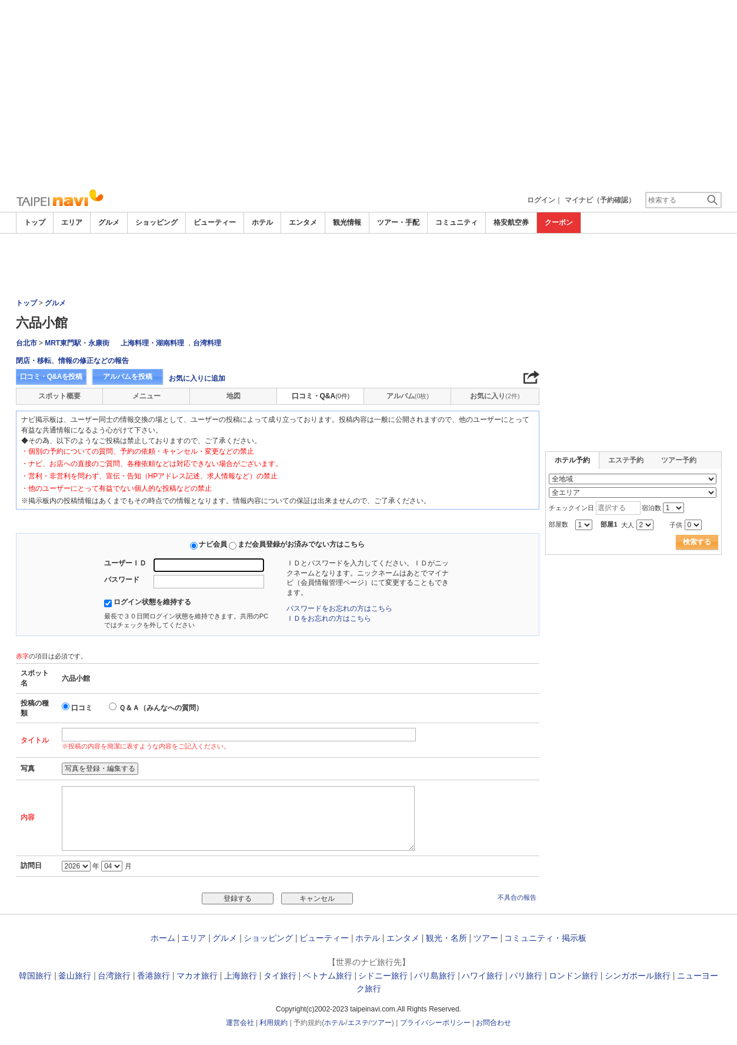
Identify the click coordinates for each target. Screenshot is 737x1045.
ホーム (163, 938)
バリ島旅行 (434, 975)
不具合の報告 (517, 897)
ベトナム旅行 (327, 975)
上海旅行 (240, 975)
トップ (34, 222)
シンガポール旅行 (638, 975)
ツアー (485, 938)
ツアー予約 (678, 460)
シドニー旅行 (383, 975)
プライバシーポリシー (435, 1023)
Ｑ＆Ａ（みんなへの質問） (161, 708)
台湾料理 (207, 343)
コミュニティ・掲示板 (545, 938)
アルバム (407, 396)
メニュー (146, 396)
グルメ (108, 222)
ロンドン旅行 (573, 975)
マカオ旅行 (197, 975)
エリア (71, 222)
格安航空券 (511, 222)
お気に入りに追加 (197, 378)
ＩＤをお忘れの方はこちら (328, 618)
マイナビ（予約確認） (600, 200)
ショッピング (156, 222)
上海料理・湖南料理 (152, 343)
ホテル (262, 222)
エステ (358, 1023)
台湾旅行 (114, 975)
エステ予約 (625, 460)
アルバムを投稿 (127, 376)
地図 (233, 396)
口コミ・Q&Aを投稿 (51, 376)
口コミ (81, 708)
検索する (697, 542)
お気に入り (494, 396)
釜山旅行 (74, 975)
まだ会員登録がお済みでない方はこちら (301, 544)
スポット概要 (59, 396)
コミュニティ (456, 222)
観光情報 (347, 222)
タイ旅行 (280, 975)
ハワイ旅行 (482, 975)
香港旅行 (153, 975)
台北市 (26, 343)
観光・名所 (446, 938)
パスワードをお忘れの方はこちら (339, 608)
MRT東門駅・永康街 (77, 343)
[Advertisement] (369, 94)
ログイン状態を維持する (152, 602)
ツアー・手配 (398, 222)
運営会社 (240, 1023)
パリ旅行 (525, 975)
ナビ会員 (213, 544)
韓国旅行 (35, 975)
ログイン (541, 200)
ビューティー (215, 222)
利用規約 (273, 1023)
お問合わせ (493, 1023)
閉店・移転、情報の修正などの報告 (72, 361)
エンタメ (303, 222)
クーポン (559, 222)
